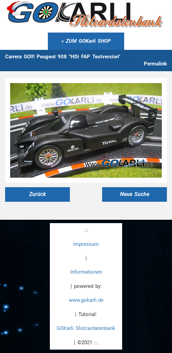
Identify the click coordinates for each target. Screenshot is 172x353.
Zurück (37, 194)
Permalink (155, 64)
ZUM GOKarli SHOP (88, 41)
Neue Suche (134, 194)
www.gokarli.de (86, 300)
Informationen (86, 272)
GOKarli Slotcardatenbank (86, 328)
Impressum (86, 244)
